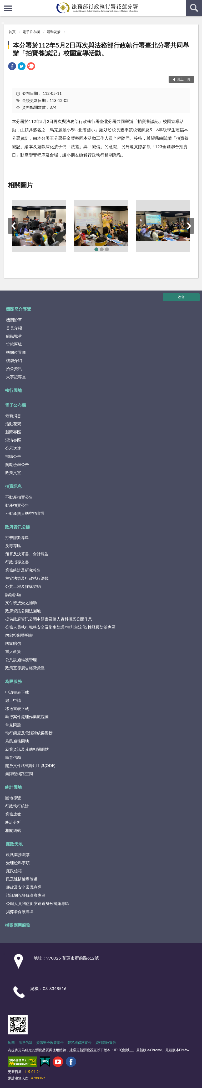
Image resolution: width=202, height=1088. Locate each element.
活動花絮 (53, 32)
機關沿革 (14, 319)
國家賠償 (13, 643)
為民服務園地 (17, 741)
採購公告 (13, 456)
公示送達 (13, 448)
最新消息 (13, 415)
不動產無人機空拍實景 (25, 513)
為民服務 (13, 681)
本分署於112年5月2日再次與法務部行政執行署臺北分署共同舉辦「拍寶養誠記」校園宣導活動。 (101, 49)
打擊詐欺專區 (17, 537)
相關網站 (13, 830)
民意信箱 (13, 757)
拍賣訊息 (13, 486)
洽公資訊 (14, 368)
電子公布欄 (31, 32)
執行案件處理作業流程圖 (27, 716)
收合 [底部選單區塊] (181, 297)
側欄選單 (8, 8)
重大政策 (13, 651)
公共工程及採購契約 (23, 586)
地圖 (11, 1042)
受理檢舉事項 (18, 862)
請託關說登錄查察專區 (26, 895)
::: (4, 4)
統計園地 (13, 787)
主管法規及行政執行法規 (27, 578)
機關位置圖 (16, 352)
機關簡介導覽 (18, 308)
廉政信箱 (14, 870)
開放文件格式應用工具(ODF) (30, 765)
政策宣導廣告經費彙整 (25, 667)
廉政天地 (14, 843)
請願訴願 (13, 594)
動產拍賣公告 (17, 505)
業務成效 (13, 814)
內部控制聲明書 (19, 635)
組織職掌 (14, 336)
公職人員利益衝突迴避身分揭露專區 (37, 903)
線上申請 (13, 700)
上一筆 (13, 226)
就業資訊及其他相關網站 (27, 749)
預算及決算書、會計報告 (27, 553)
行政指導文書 (17, 561)
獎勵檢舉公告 (17, 464)
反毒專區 (13, 545)
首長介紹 (14, 327)
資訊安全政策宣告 (50, 1042)
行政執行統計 (17, 806)
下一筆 (189, 226)
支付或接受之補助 (21, 602)
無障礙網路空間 (19, 773)
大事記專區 (16, 376)
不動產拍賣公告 (19, 497)
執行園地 (13, 390)
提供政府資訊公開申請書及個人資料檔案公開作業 (48, 618)
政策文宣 (13, 472)
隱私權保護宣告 (80, 1042)
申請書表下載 (17, 692)
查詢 (194, 8)
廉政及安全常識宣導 (24, 887)
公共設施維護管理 (21, 659)
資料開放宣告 (105, 1042)
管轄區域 (14, 344)
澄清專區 (13, 440)
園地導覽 (13, 797)
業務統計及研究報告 (23, 570)
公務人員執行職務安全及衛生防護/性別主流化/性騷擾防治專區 (60, 627)
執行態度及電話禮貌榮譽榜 (29, 732)
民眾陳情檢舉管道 (22, 879)
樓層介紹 (14, 360)
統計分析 (13, 822)
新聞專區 (13, 431)
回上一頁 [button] (183, 79)
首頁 (12, 32)
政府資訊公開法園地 (23, 610)
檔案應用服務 (17, 925)
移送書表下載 (17, 708)
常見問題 (13, 724)
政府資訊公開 (17, 526)
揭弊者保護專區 (20, 911)
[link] (12, 66)
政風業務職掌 (18, 854)
